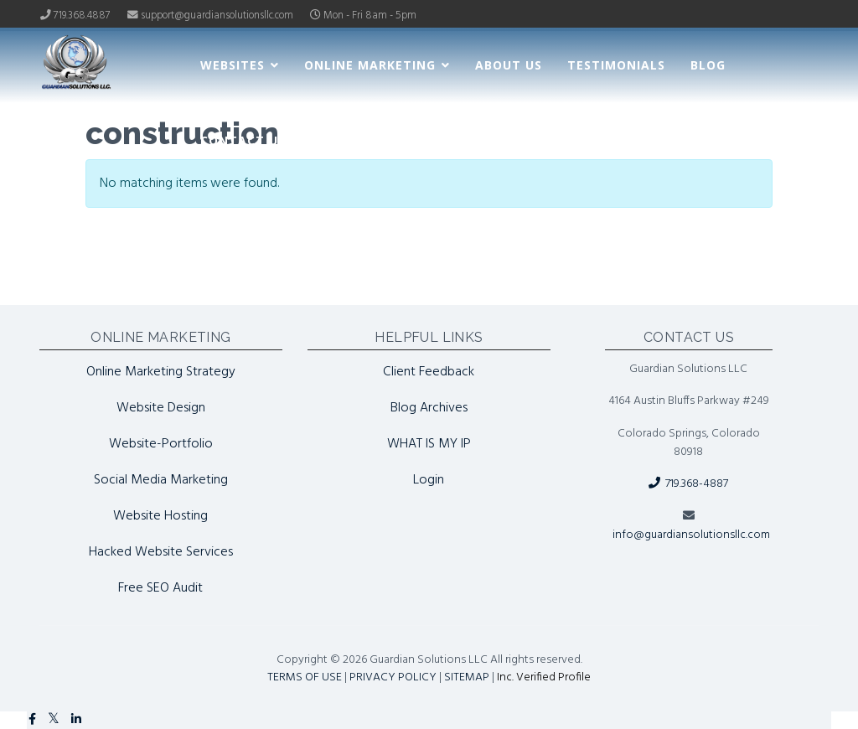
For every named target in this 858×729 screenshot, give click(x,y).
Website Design (160, 408)
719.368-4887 (688, 484)
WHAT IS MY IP (429, 444)
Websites (232, 65)
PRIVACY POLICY (393, 677)
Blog (708, 65)
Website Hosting (160, 516)
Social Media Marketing (161, 480)
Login (428, 480)
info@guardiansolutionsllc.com (691, 535)
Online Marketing (370, 65)
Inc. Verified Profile (544, 677)
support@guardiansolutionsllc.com (217, 16)
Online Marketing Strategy (160, 372)
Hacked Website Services (161, 552)
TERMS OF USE (304, 677)
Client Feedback (428, 372)
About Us (508, 65)
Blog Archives (429, 408)
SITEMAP (466, 677)
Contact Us (243, 140)
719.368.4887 (82, 16)
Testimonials (616, 65)
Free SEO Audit (160, 588)
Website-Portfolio (161, 444)
